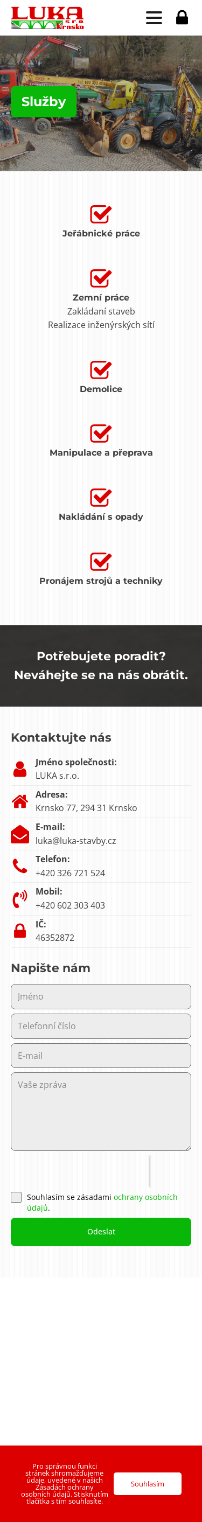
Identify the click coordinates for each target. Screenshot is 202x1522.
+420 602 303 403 (70, 905)
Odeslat (101, 1231)
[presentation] (80, 1171)
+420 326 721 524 (70, 873)
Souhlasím (147, 1484)
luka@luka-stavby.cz (76, 841)
